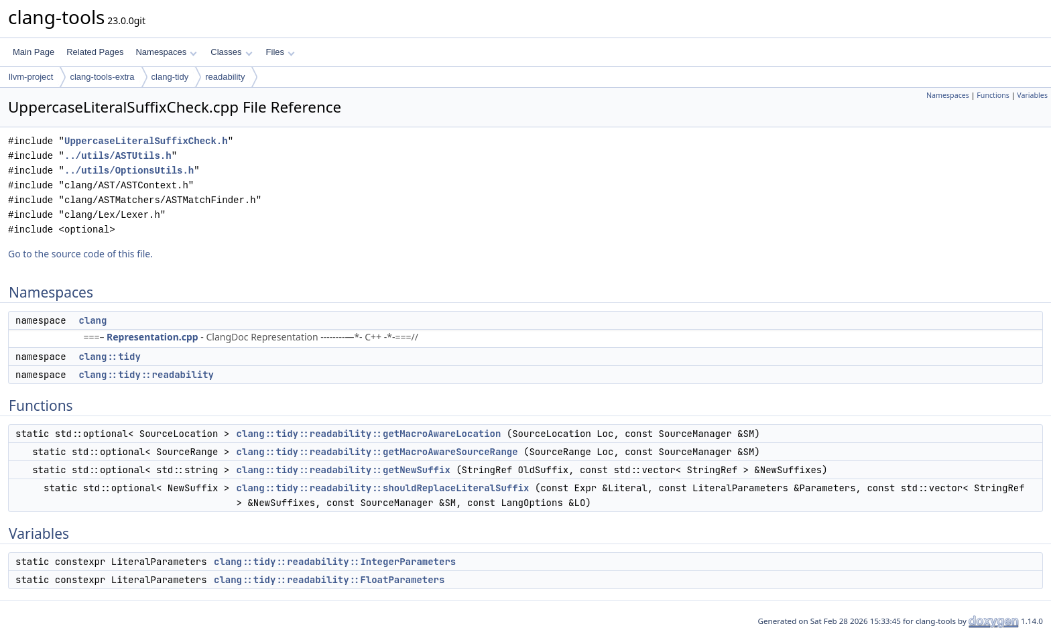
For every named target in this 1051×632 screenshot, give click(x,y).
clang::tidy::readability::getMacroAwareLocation (369, 434)
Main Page (33, 52)
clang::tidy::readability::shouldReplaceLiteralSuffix (383, 488)
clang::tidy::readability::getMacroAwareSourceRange (377, 452)
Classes (231, 52)
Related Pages (94, 52)
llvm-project (31, 77)
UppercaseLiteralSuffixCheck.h (146, 141)
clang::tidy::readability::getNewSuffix (343, 470)
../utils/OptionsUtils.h (129, 170)
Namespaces (165, 52)
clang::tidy (109, 357)
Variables (1032, 95)
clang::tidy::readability (146, 375)
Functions (993, 95)
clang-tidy (170, 77)
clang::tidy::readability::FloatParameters (329, 580)
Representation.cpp (152, 336)
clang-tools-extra (102, 77)
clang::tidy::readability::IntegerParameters (335, 562)
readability (225, 77)
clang (92, 320)
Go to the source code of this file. (80, 253)
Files (280, 52)
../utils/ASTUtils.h (118, 155)
